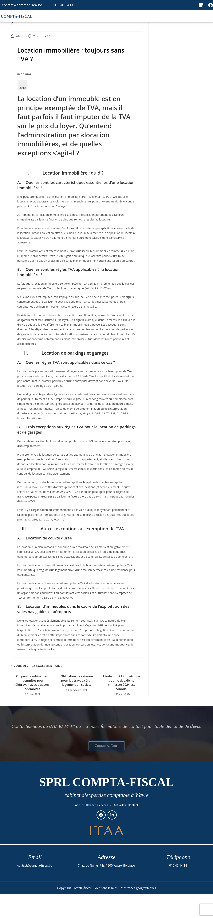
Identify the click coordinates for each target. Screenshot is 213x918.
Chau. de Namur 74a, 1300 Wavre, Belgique (106, 890)
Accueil (104, 16)
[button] (104, 828)
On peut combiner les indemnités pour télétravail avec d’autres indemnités (31, 682)
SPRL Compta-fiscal (106, 800)
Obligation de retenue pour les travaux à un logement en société (77, 680)
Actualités (177, 16)
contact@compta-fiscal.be (22, 5)
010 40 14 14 (63, 5)
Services (150, 16)
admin (20, 36)
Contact (200, 16)
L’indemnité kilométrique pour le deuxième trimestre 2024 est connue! (121, 682)
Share (22, 88)
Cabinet (125, 16)
